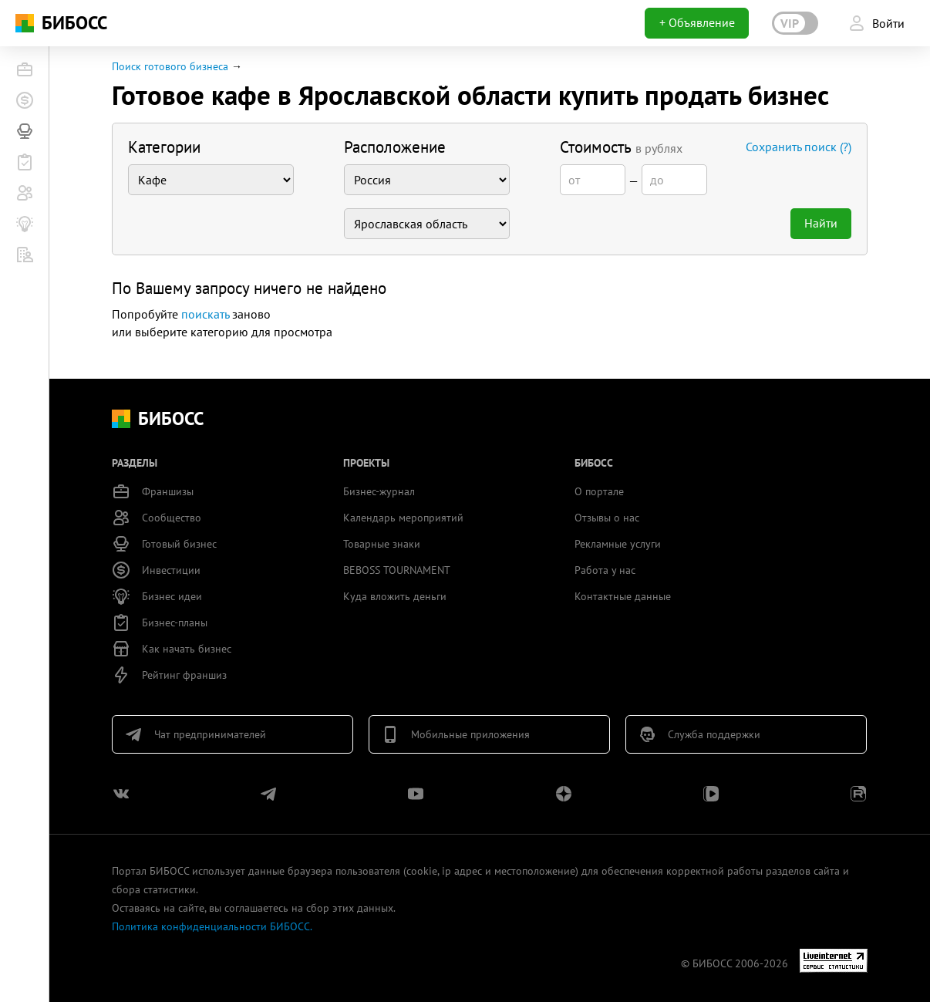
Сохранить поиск (798, 146)
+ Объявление (697, 22)
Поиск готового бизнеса (170, 66)
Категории (164, 147)
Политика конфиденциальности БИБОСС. (212, 926)
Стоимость (621, 147)
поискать (205, 314)
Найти (820, 223)
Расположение (395, 147)
